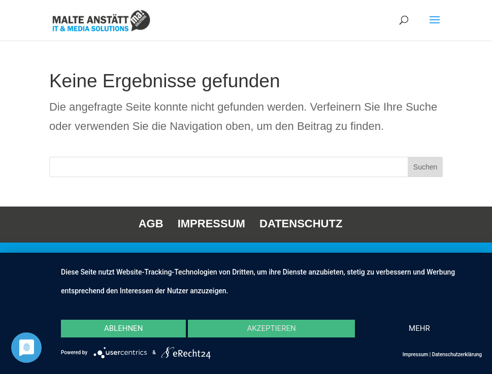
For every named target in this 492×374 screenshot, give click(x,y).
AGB (151, 223)
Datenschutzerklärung (457, 354)
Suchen (425, 167)
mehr (419, 328)
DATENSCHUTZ (300, 223)
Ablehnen (123, 328)
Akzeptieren (271, 328)
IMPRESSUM (211, 223)
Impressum (416, 354)
